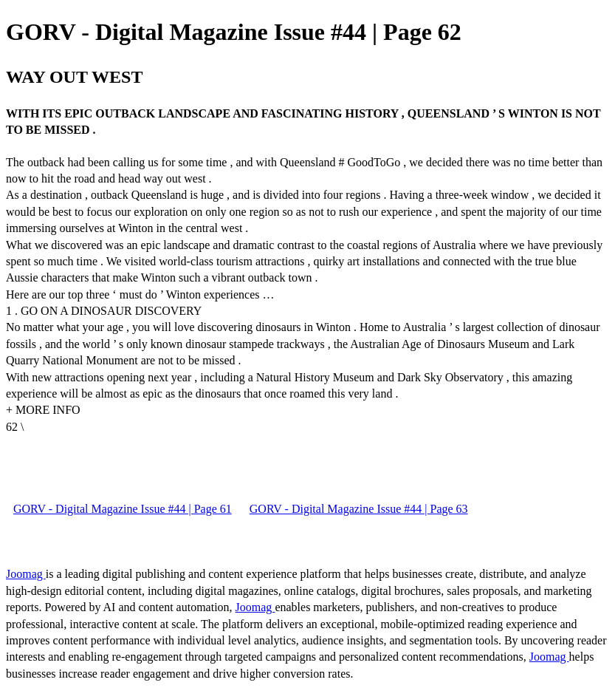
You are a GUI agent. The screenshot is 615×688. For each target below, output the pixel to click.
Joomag (26, 574)
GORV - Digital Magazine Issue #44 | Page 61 (122, 509)
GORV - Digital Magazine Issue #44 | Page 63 (359, 509)
